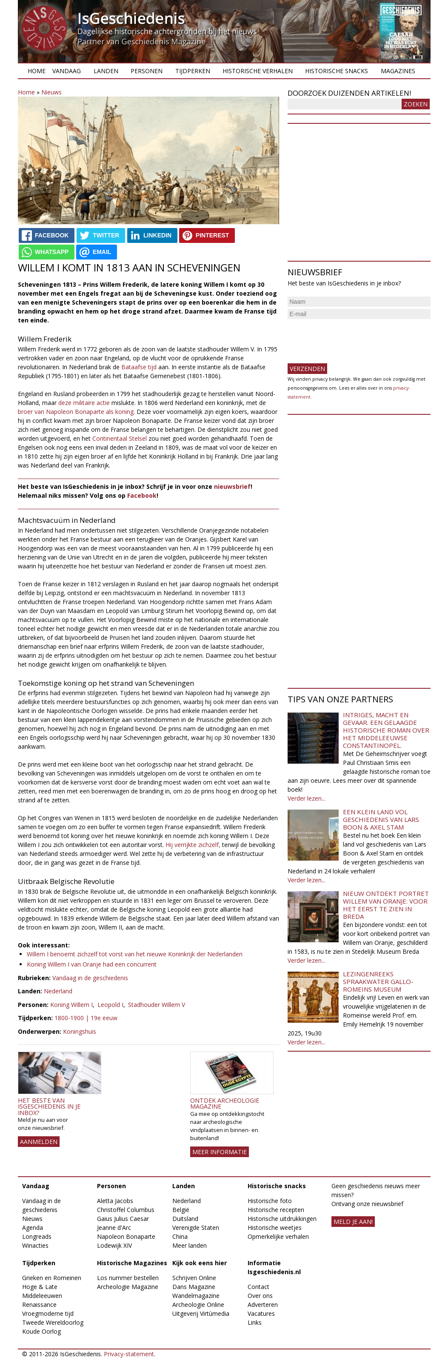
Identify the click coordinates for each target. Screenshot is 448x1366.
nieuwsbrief (232, 486)
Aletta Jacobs (115, 1201)
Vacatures (261, 1313)
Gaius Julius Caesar (123, 1219)
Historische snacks (336, 71)
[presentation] (352, 337)
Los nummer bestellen (128, 1278)
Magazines (398, 71)
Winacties (35, 1245)
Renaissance (39, 1304)
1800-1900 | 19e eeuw (85, 1018)
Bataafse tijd (139, 367)
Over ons (260, 1296)
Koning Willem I (71, 1005)
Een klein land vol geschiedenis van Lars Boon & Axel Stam (381, 819)
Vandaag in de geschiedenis (90, 978)
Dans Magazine (193, 1287)
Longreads (36, 1236)
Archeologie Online (198, 1304)
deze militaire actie (84, 403)
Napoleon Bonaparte (126, 1236)
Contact (258, 1287)
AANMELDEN (38, 1142)
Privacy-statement (129, 1354)
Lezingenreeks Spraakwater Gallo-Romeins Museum (378, 981)
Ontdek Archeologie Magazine (224, 1103)
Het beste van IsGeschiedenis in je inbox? (49, 1106)
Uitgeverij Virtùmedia (200, 1313)
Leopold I (110, 1005)
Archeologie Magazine (127, 1287)
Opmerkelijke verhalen (278, 1236)
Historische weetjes (275, 1227)
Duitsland (185, 1219)
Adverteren (263, 1304)
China (180, 1236)
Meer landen (189, 1245)
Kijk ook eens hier (199, 1263)
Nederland (58, 991)
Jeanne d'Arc (114, 1227)
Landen (106, 71)
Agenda (32, 1227)
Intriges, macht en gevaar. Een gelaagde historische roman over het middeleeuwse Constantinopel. (386, 730)
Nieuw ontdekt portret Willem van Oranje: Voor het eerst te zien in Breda (386, 905)
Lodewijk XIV (114, 1245)
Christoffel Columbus (125, 1210)
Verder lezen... (306, 798)
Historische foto (270, 1201)
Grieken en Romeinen (51, 1278)
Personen (147, 71)
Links (255, 1322)
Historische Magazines (132, 1263)
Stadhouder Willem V (156, 1005)
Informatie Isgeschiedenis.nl (274, 1267)
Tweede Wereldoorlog (52, 1322)
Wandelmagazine (196, 1296)
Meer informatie (219, 1152)
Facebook (142, 495)
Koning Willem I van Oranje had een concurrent (92, 964)
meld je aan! (353, 1222)
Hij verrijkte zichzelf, (193, 845)
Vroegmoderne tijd (48, 1313)
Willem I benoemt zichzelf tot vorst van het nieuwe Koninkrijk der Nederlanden (135, 954)
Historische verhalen (258, 71)
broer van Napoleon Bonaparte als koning (76, 412)
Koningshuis (79, 1031)
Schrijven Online (194, 1278)
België (180, 1210)
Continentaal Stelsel (119, 438)
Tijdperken (192, 71)
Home (37, 71)
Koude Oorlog (41, 1331)
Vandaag (66, 71)
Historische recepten (276, 1210)
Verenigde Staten (195, 1227)
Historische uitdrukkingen (282, 1219)
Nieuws (51, 92)
